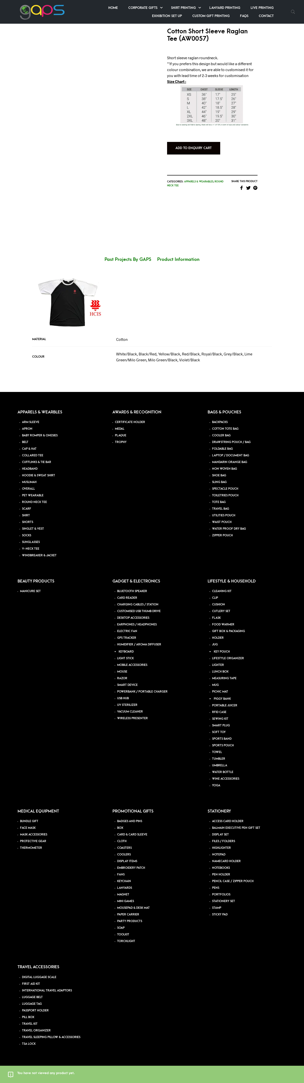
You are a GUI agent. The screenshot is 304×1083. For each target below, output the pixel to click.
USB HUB (123, 698)
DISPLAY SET (220, 834)
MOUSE (122, 671)
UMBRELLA (219, 765)
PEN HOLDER (221, 874)
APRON (27, 428)
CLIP (215, 598)
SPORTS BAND (222, 738)
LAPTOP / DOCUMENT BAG (230, 455)
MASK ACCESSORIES (33, 834)
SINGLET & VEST (33, 528)
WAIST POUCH (222, 522)
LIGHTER (218, 665)
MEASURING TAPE (224, 678)
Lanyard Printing (224, 8)
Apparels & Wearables (198, 181)
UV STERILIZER (127, 705)
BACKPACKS (220, 422)
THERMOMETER (31, 848)
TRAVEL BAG (220, 508)
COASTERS (124, 848)
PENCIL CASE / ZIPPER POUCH (233, 881)
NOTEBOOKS (221, 868)
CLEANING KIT (222, 591)
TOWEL (217, 752)
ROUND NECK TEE (34, 502)
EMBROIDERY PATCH (131, 868)
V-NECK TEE (30, 548)
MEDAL (119, 428)
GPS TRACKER (126, 637)
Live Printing (262, 8)
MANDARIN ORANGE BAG (229, 462)
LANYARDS (124, 888)
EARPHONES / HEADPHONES (137, 624)
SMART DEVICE (127, 685)
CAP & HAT (29, 448)
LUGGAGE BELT (32, 997)
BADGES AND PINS (129, 821)
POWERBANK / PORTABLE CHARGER (142, 691)
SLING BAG (219, 482)
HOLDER (218, 637)
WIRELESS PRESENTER (132, 718)
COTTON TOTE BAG (225, 428)
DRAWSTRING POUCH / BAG (231, 442)
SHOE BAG (219, 475)
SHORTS (27, 522)
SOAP (121, 927)
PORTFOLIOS (221, 894)
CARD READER (127, 598)
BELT (25, 442)
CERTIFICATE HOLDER (130, 422)
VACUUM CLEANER (130, 711)
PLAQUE (120, 435)
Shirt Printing (183, 8)
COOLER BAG (221, 435)
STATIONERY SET (223, 901)
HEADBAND (30, 468)
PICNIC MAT (220, 691)
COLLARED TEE (32, 455)
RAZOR (122, 678)
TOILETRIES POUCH (225, 495)
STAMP (216, 907)
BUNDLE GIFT (29, 821)
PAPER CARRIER (128, 914)
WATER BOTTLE (222, 772)
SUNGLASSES (31, 542)
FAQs (244, 16)
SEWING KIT (220, 718)
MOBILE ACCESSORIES (132, 665)
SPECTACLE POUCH (225, 488)
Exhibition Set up (167, 16)
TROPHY (121, 442)
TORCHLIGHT (126, 941)
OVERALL (28, 488)
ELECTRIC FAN (127, 631)
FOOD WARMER (223, 624)
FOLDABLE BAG (222, 448)
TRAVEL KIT (30, 1023)
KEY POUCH (222, 651)
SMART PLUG (221, 725)
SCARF (26, 508)
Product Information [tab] (178, 259)
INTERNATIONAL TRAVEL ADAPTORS (47, 990)
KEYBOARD (126, 651)
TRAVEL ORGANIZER (36, 1030)
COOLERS (124, 854)
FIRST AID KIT (31, 984)
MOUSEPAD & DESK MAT (133, 907)
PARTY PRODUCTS (129, 921)
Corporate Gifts (142, 8)
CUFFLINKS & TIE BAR (36, 462)
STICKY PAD (220, 914)
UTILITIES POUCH (223, 515)
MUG (215, 685)
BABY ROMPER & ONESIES (40, 435)
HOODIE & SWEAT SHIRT (38, 475)
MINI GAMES (125, 901)
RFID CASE (219, 712)
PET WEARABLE (32, 495)
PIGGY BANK (222, 698)
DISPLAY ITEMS (127, 861)
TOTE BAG (219, 502)
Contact (266, 16)
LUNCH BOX (220, 671)
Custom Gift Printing (211, 16)
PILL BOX (28, 1017)
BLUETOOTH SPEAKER (132, 591)
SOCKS (26, 535)
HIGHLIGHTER (221, 848)
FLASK (216, 617)
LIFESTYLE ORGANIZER (228, 658)
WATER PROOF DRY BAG (229, 528)
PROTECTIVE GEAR (33, 841)
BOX (120, 828)
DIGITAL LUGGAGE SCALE (39, 977)
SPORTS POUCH (223, 745)
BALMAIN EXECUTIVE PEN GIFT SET (236, 828)
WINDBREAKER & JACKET (39, 555)
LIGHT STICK (125, 658)
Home (113, 8)
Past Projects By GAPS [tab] (128, 259)
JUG (215, 644)
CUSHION (218, 604)
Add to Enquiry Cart (193, 148)
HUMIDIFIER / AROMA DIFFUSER (139, 644)
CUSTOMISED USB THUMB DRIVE (139, 611)
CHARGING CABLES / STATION (137, 604)
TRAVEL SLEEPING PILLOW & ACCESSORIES (51, 1037)
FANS (121, 874)
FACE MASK (28, 828)
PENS (215, 888)
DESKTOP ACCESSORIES (133, 617)
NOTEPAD (218, 854)
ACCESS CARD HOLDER (227, 821)
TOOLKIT (123, 934)
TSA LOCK (29, 1043)
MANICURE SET (30, 591)
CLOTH (122, 841)
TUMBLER (218, 758)
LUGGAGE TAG (32, 1004)
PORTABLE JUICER (224, 705)
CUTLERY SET (221, 611)
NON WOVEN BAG (224, 468)
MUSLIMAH (29, 482)
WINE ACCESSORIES (225, 778)
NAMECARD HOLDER (226, 861)
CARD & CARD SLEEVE (132, 834)
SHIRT (26, 515)
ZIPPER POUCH (222, 535)
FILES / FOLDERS (223, 841)
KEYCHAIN (124, 881)
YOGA (216, 785)
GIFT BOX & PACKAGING (228, 631)
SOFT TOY (219, 732)
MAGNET (123, 894)
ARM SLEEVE (30, 422)
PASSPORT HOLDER (35, 1010)
